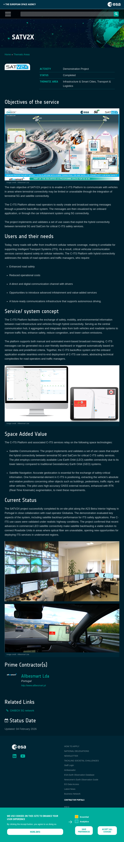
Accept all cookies (107, 832)
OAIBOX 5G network (22, 710)
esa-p (66, 807)
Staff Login (69, 765)
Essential (84, 819)
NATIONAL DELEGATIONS (76, 751)
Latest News (69, 789)
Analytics (84, 823)
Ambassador (70, 770)
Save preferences (84, 832)
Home (8, 54)
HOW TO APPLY (71, 746)
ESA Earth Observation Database (79, 775)
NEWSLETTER (71, 756)
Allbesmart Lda (35, 676)
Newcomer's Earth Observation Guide (81, 779)
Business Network (72, 794)
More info (35, 833)
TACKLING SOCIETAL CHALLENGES (81, 761)
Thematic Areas (22, 54)
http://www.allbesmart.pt (33, 685)
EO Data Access (71, 784)
